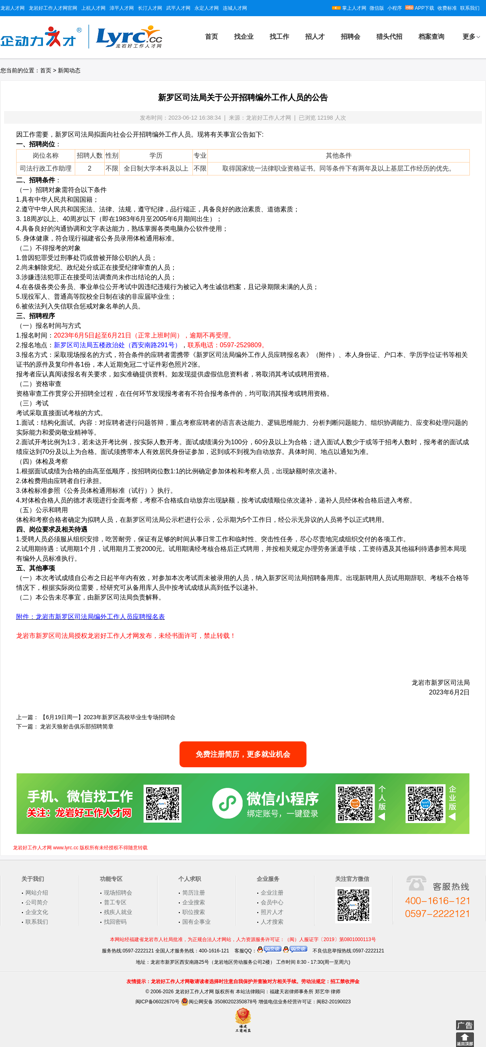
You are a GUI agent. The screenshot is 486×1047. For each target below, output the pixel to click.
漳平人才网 (122, 8)
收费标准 (447, 8)
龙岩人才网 (12, 8)
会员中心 (272, 902)
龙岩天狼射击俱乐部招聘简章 (77, 726)
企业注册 (272, 892)
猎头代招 (389, 36)
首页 (211, 36)
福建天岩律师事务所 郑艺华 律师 (305, 991)
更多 (469, 36)
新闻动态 (69, 70)
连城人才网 (235, 8)
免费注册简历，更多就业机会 (243, 754)
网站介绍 (36, 892)
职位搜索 (193, 912)
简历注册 (193, 892)
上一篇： (27, 717)
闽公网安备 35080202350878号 (219, 1002)
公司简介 (36, 902)
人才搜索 (272, 921)
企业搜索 (193, 902)
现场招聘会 (118, 892)
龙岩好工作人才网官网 (53, 8)
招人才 (315, 36)
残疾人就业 (118, 912)
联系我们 (470, 8)
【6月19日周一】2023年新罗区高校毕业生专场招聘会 (107, 717)
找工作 (279, 36)
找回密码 (115, 921)
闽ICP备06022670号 (157, 1002)
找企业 (244, 36)
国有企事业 (196, 921)
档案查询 (431, 36)
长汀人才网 (150, 8)
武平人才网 (178, 8)
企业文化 (36, 912)
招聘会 (350, 36)
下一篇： (27, 726)
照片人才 (272, 912)
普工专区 (115, 902)
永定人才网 (206, 8)
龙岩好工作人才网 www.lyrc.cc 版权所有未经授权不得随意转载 (80, 848)
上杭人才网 (93, 8)
